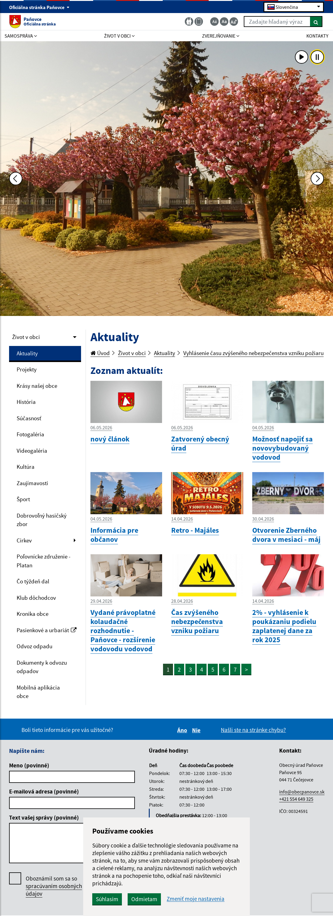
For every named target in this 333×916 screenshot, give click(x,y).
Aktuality (27, 353)
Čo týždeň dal (33, 581)
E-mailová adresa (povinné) (44, 791)
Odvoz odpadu (34, 646)
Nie (197, 730)
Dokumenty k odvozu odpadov (42, 667)
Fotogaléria (30, 434)
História (26, 401)
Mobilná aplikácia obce (38, 692)
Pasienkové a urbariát (47, 630)
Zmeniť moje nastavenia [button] (195, 899)
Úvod (100, 353)
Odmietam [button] (144, 899)
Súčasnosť (29, 418)
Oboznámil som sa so (54, 886)
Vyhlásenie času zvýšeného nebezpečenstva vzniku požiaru (253, 353)
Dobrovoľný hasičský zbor (42, 520)
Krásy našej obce (37, 385)
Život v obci (26, 337)
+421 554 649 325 (296, 799)
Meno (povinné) (29, 765)
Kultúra (25, 466)
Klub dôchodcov (36, 597)
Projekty (27, 369)
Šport (23, 499)
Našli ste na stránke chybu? (253, 729)
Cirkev (24, 540)
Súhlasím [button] (107, 899)
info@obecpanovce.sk (302, 792)
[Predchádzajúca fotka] (15, 178)
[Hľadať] (316, 21)
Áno (183, 730)
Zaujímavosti (32, 483)
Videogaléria (32, 450)
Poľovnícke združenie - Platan (43, 561)
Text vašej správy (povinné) (44, 817)
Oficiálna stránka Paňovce (39, 7)
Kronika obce (32, 613)
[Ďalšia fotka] (317, 178)
